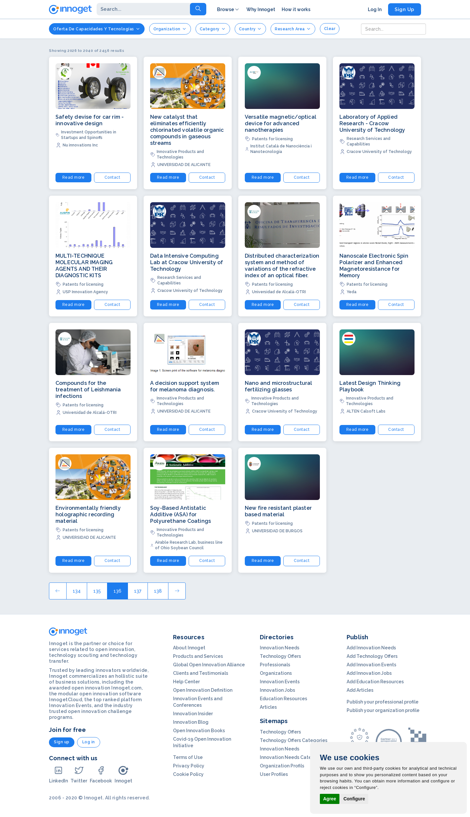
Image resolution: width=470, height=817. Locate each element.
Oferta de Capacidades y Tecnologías (96, 28)
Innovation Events (280, 681)
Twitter (78, 774)
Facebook (101, 774)
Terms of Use (188, 757)
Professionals (275, 664)
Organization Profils (282, 765)
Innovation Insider (193, 713)
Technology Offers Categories (293, 740)
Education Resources (283, 698)
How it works (296, 9)
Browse (228, 9)
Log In (375, 9)
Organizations (276, 673)
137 (137, 591)
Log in (88, 742)
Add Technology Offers (372, 656)
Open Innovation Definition (202, 690)
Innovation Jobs (277, 690)
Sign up (62, 742)
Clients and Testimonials (200, 673)
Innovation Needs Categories (293, 757)
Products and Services (198, 656)
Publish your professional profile (382, 701)
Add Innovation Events (371, 664)
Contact (112, 177)
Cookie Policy (188, 774)
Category (213, 28)
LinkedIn (58, 774)
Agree (329, 798)
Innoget (123, 774)
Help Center (186, 681)
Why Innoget (260, 9)
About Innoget (189, 647)
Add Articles (360, 690)
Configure (354, 798)
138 (158, 591)
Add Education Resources (375, 681)
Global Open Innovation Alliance (209, 664)
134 (77, 591)
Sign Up (405, 9)
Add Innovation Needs (371, 647)
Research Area (293, 28)
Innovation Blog (191, 722)
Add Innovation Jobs (369, 673)
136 (117, 591)
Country (250, 28)
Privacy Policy (188, 765)
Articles (268, 707)
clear (330, 28)
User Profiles (274, 774)
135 (97, 591)
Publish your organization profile (383, 710)
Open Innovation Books (199, 730)
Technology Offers (280, 656)
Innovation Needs (279, 647)
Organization (170, 28)
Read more (73, 177)
